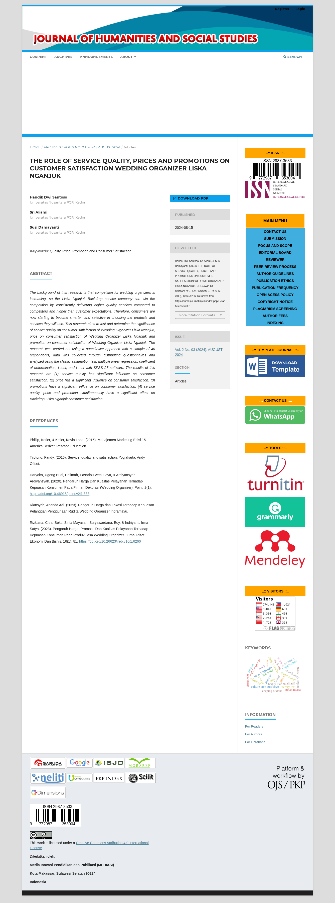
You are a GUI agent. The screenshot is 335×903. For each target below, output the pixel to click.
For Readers (254, 726)
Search (292, 57)
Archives (63, 57)
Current (38, 57)
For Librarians (255, 742)
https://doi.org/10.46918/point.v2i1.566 (59, 494)
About (126, 57)
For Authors (253, 734)
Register (282, 9)
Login (300, 9)
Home (35, 147)
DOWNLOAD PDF (192, 198)
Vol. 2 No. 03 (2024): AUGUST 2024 (92, 147)
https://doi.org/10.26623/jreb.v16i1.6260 (110, 541)
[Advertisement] (167, 99)
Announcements (96, 57)
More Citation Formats (197, 315)
